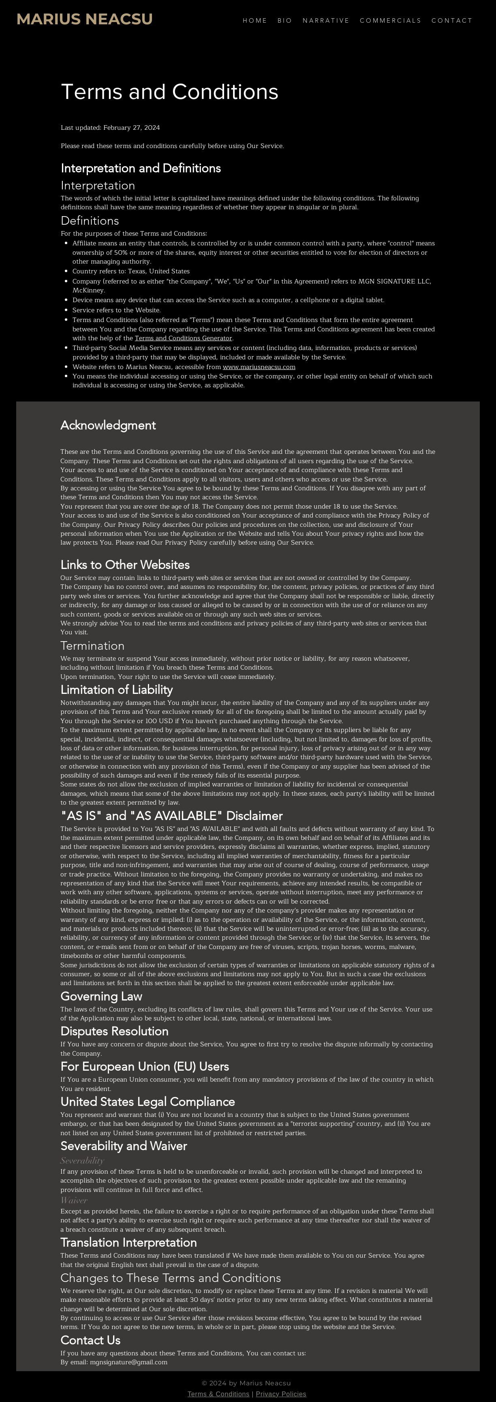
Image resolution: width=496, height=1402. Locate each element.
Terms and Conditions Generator (183, 338)
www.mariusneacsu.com (259, 367)
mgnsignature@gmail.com (128, 1362)
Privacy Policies (281, 1394)
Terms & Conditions (219, 1394)
